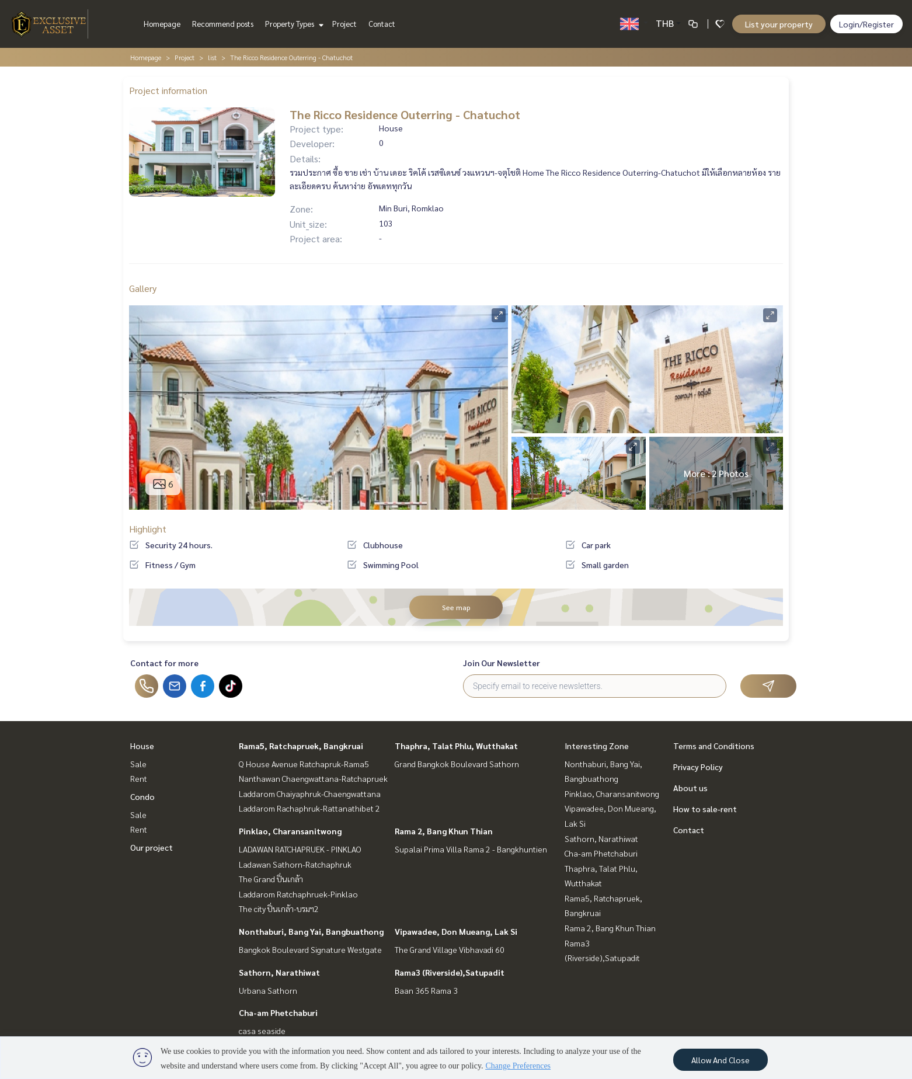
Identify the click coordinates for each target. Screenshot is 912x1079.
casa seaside (262, 1030)
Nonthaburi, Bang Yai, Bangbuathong (311, 931)
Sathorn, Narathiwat (279, 972)
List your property (779, 24)
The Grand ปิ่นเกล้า (271, 878)
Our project (151, 847)
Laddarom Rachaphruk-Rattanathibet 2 (309, 808)
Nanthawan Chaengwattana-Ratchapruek (313, 778)
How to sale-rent (705, 808)
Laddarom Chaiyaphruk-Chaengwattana (310, 793)
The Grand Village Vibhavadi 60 (449, 949)
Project (344, 24)
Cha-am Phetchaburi (278, 1012)
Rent (138, 778)
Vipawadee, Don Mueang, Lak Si (456, 931)
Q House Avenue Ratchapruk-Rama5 (304, 763)
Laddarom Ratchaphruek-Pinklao (298, 894)
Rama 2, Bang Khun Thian (444, 831)
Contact (381, 24)
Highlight (147, 529)
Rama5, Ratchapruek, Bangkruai (301, 745)
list (212, 57)
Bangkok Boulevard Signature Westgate (310, 949)
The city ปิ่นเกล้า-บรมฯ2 (279, 908)
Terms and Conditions (713, 745)
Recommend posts (222, 24)
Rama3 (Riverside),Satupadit (449, 972)
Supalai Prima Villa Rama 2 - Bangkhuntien (471, 849)
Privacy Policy (698, 766)
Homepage (162, 24)
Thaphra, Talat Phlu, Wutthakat (456, 745)
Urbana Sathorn (268, 990)
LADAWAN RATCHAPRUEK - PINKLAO (300, 849)
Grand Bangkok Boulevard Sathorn (457, 763)
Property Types (293, 24)
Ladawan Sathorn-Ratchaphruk (295, 864)
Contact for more (164, 662)
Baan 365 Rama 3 (426, 990)
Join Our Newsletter (501, 662)
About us (690, 787)
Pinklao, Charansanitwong (290, 831)
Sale (138, 763)
